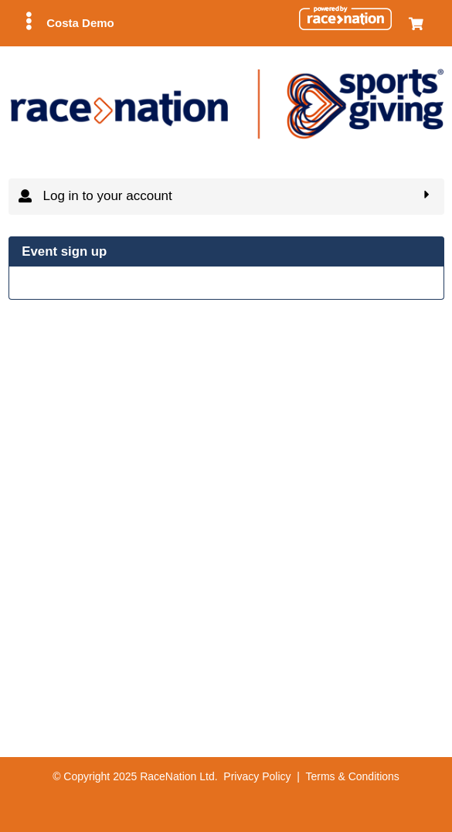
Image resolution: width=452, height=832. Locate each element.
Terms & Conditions (352, 776)
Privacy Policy (257, 776)
